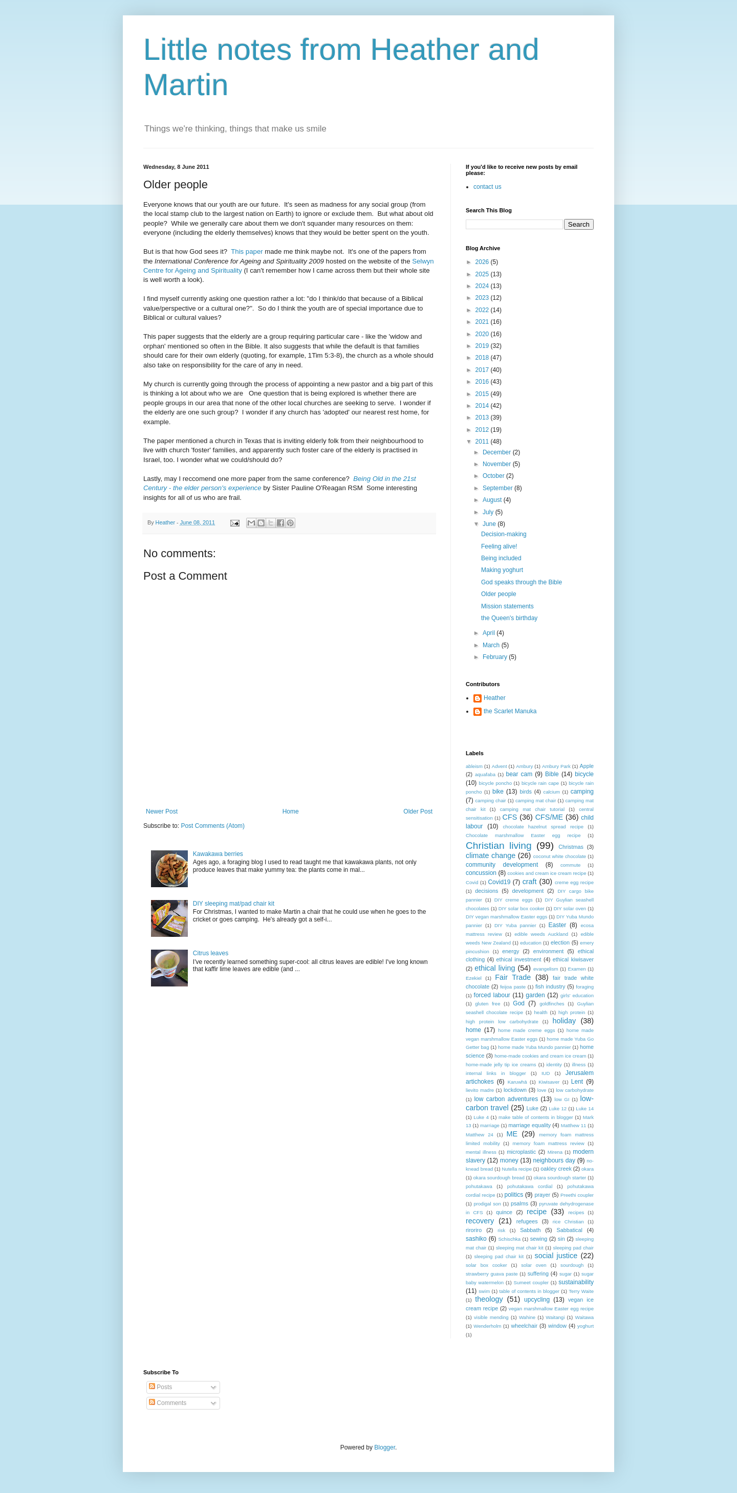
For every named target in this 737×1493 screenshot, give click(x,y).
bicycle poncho (495, 783)
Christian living (499, 845)
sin (561, 1239)
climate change (490, 855)
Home (291, 811)
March (492, 645)
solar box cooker (486, 1265)
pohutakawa (479, 1186)
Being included (501, 558)
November (498, 464)
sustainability (576, 1282)
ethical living (494, 968)
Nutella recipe (517, 1169)
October (494, 475)
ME (512, 1134)
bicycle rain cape (540, 783)
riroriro (474, 1230)
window (557, 1326)
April (489, 632)
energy (510, 951)
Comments (167, 1403)
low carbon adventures (506, 1099)
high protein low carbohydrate (502, 1021)
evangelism (545, 969)
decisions (486, 891)
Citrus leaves (210, 953)
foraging (585, 987)
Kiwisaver (548, 1082)
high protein (571, 1012)
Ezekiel (474, 978)
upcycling (537, 1299)
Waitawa (584, 1317)
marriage (490, 1125)
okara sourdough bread (499, 1177)
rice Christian (568, 1221)
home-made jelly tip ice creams (501, 1064)
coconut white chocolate (559, 856)
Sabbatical (569, 1230)
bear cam (519, 774)
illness (579, 1064)
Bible (552, 774)
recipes (576, 1212)
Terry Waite (581, 1291)
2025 (483, 274)
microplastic (521, 1152)
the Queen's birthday (509, 618)
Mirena (555, 1152)
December (498, 452)
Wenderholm (487, 1326)
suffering (538, 1273)
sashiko (476, 1238)
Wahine (527, 1317)
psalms (519, 1203)
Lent (577, 1081)
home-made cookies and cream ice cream (540, 1056)
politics (513, 1194)
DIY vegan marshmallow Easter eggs (506, 916)
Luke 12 (558, 1108)
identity (553, 1064)
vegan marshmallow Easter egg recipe (551, 1308)
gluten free (487, 1003)
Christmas (570, 847)
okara (587, 1169)
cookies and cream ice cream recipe (547, 873)
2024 (483, 286)
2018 (483, 357)
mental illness (481, 1152)
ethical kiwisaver (573, 959)
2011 (483, 441)
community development (502, 864)
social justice (556, 1256)
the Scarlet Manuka (510, 711)
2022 (483, 310)
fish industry (550, 986)
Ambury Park (556, 766)
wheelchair (524, 1326)
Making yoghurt (502, 570)
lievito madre (480, 1090)
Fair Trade (513, 977)
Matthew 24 (479, 1134)
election (560, 942)
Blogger (384, 1447)
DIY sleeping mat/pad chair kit (233, 903)
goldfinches (552, 1003)
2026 (483, 262)
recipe (537, 1211)
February (496, 657)
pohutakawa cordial (530, 1186)
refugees (527, 1221)
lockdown (515, 1090)
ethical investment (518, 959)
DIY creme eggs (513, 900)
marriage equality (529, 1125)
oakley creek (556, 1169)
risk (501, 1230)
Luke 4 (481, 1117)
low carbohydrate (575, 1090)
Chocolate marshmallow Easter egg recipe (523, 835)
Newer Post (162, 811)
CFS (510, 817)
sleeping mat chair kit (520, 1247)
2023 (483, 297)
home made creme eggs (526, 1030)
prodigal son (487, 1203)
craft (530, 881)
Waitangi (555, 1317)
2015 (483, 394)
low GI (561, 1099)
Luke (532, 1108)
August (493, 499)
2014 (483, 405)
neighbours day (554, 1160)
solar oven (533, 1265)
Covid (472, 882)
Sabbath (530, 1230)
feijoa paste (513, 987)
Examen (577, 969)
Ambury (524, 766)
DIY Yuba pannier (515, 925)
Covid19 (499, 882)
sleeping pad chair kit (499, 1256)
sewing (539, 1239)
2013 (483, 417)
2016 (483, 381)
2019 (483, 345)
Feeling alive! (499, 546)
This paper (247, 251)
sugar (565, 1274)
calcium (552, 792)
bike (498, 791)
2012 (483, 429)
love (542, 1090)
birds (526, 791)
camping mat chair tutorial (532, 809)
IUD (545, 1073)
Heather (495, 697)
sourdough (571, 1265)
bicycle (584, 774)
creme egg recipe (574, 882)
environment (548, 951)
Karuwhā (517, 1082)
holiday (564, 1021)
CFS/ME (549, 817)
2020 (483, 334)
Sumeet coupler (531, 1282)
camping (582, 791)
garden (535, 995)
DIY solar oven (570, 908)
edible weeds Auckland (541, 934)
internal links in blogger (496, 1073)
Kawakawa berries (218, 854)
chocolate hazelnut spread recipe (543, 826)
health (541, 1012)
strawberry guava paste (492, 1274)
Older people (498, 594)
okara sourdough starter (560, 1177)
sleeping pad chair (573, 1247)
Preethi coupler (577, 1195)
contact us (487, 186)
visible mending (491, 1317)
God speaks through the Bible (521, 582)
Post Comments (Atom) (213, 825)
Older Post (417, 811)
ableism (474, 766)
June (490, 524)
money (509, 1160)
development (528, 891)
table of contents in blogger (529, 1291)
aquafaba (485, 774)
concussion (481, 872)
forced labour (492, 995)
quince (504, 1212)
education (530, 943)
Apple (586, 766)
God (519, 1003)
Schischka (509, 1239)
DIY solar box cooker (521, 908)
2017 (483, 370)
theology (489, 1299)
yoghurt (585, 1326)
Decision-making (504, 534)
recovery (480, 1221)
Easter (558, 925)
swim (484, 1291)
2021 (483, 321)
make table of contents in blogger (535, 1117)
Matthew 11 (574, 1125)
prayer (542, 1195)
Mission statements (507, 606)
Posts (160, 1387)
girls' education (577, 995)
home (473, 1030)
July (489, 512)
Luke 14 (585, 1108)
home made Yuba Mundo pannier (534, 1047)
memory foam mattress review (548, 1143)
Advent (499, 766)
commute (570, 865)
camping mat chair (535, 800)
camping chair (490, 800)
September (498, 488)
